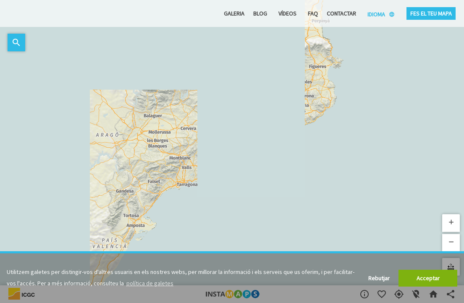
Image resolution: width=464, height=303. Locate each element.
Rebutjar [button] (379, 278)
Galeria (234, 13)
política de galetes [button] (149, 283)
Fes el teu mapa (431, 13)
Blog (260, 13)
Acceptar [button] (428, 278)
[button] (451, 223)
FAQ (313, 13)
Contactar (341, 13)
